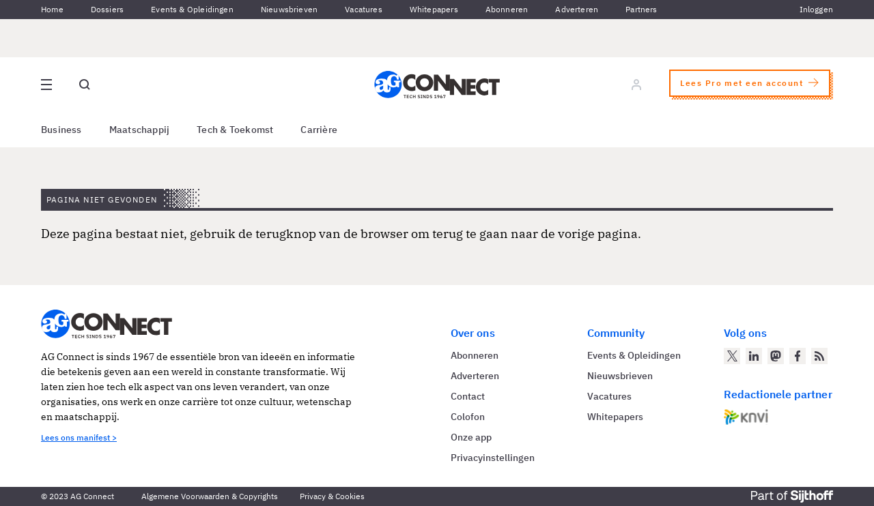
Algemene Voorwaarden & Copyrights (209, 496)
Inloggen (816, 9)
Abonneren (506, 9)
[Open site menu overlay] (46, 84)
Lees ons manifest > (79, 437)
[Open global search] (84, 84)
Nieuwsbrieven (289, 9)
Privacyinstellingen (493, 457)
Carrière (318, 129)
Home (52, 9)
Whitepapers (434, 9)
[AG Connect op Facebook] (797, 356)
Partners (641, 9)
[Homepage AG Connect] (437, 84)
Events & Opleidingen (192, 9)
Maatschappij (139, 129)
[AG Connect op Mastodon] (775, 356)
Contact (468, 396)
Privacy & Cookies (332, 496)
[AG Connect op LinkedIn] (754, 356)
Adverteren (576, 9)
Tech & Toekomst (235, 129)
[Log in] (636, 84)
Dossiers (107, 9)
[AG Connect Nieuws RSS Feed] (819, 356)
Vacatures (363, 9)
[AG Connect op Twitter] (732, 356)
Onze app (471, 437)
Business (61, 129)
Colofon (468, 417)
